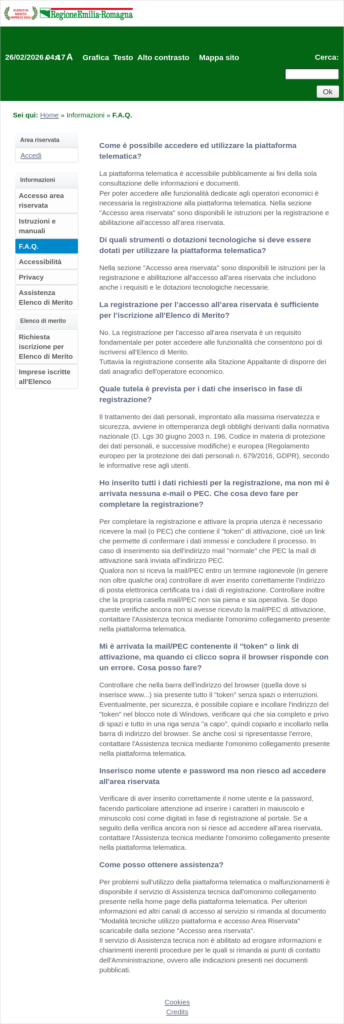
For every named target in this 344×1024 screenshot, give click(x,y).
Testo (123, 57)
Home (49, 115)
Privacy (31, 277)
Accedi (30, 155)
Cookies (177, 1002)
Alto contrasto (163, 57)
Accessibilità (40, 261)
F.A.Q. (29, 246)
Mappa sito (219, 57)
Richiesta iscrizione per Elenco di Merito (46, 346)
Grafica (96, 57)
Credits (177, 1012)
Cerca (325, 57)
